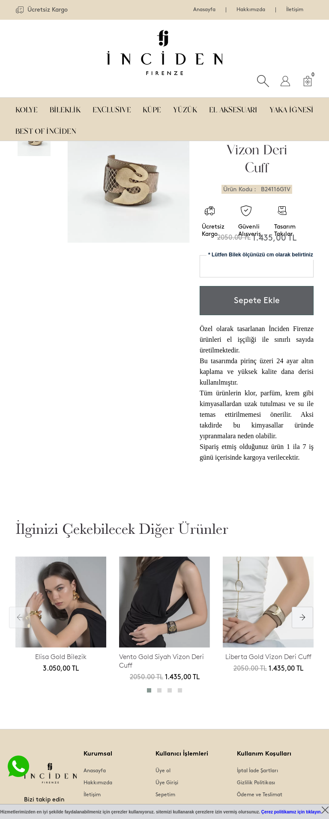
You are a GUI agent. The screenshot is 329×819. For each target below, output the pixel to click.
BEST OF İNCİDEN (45, 129)
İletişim (294, 9)
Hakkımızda (250, 9)
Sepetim (165, 794)
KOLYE (26, 108)
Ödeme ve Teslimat (259, 794)
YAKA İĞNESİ (291, 108)
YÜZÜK (185, 108)
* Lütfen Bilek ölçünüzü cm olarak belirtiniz (260, 255)
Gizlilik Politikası (256, 782)
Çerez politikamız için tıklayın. (291, 812)
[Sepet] (308, 81)
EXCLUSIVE (112, 108)
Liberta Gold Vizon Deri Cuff (268, 657)
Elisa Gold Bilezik (61, 657)
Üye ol (163, 770)
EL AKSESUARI (233, 108)
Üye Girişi (167, 782)
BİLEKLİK (65, 108)
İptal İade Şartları (257, 770)
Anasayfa (204, 9)
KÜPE (152, 108)
